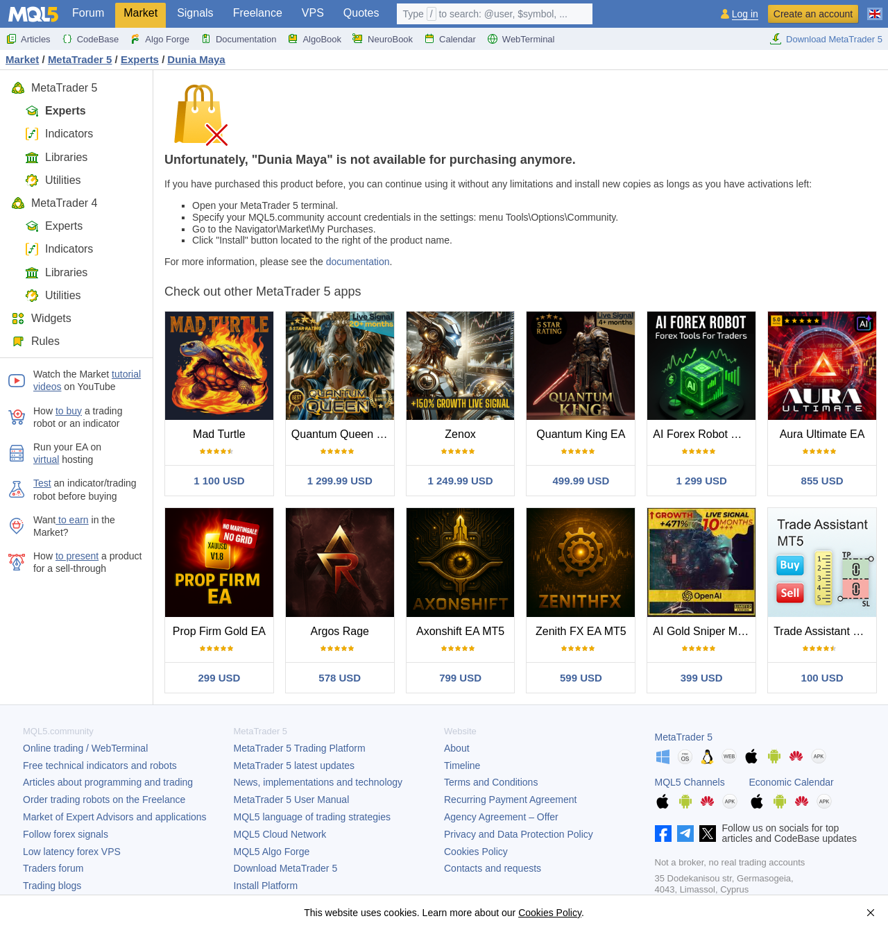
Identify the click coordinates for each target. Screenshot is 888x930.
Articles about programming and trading (108, 782)
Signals (195, 13)
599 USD (581, 678)
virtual (46, 459)
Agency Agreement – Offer (501, 816)
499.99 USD (581, 481)
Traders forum (53, 868)
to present (77, 555)
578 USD (339, 678)
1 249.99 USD (460, 481)
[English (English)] (874, 8)
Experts (55, 110)
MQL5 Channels (690, 782)
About (457, 748)
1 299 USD (701, 481)
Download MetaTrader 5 (825, 39)
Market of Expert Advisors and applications (115, 816)
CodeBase (90, 38)
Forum (88, 13)
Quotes (361, 13)
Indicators (59, 133)
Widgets (41, 318)
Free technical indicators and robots (100, 765)
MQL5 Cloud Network (280, 834)
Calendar (450, 38)
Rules (35, 341)
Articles (28, 38)
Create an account (813, 13)
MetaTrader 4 (54, 203)
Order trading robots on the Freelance (104, 799)
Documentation (238, 38)
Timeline (462, 765)
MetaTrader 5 (54, 87)
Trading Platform (300, 748)
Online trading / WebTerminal (85, 748)
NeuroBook (382, 38)
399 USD (702, 678)
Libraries (56, 157)
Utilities (53, 180)
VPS (313, 13)
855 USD (822, 481)
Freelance (257, 13)
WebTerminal (521, 38)
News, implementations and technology (318, 782)
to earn (72, 519)
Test (42, 483)
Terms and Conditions (491, 782)
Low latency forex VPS (72, 851)
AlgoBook (314, 38)
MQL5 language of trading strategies (312, 816)
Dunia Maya (196, 59)
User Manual (292, 799)
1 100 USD (219, 481)
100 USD (822, 678)
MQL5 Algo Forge (272, 851)
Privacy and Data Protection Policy (518, 834)
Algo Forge (159, 38)
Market (140, 13)
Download (286, 868)
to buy (69, 410)
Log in (745, 14)
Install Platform (266, 885)
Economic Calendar (791, 782)
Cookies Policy (476, 851)
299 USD (219, 678)
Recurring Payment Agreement (510, 799)
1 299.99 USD (340, 481)
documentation (358, 261)
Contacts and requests (492, 868)
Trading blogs (52, 885)
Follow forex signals (65, 834)
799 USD (460, 678)
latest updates (294, 765)
